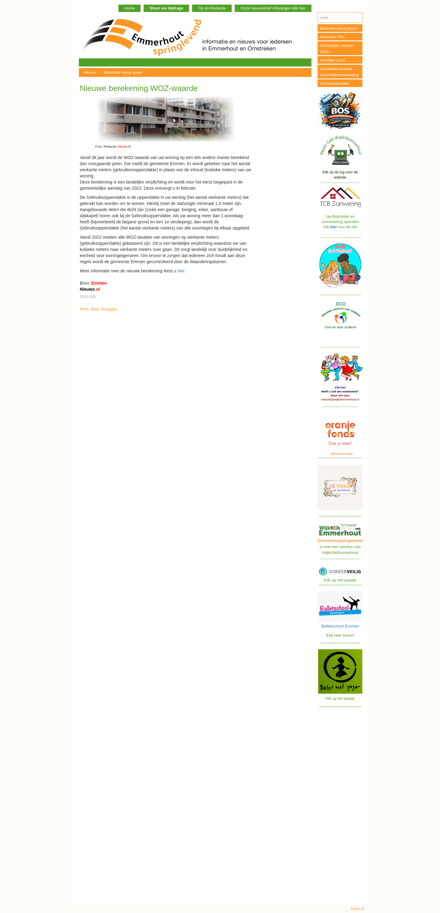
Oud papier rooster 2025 (336, 48)
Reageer (109, 309)
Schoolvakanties (334, 83)
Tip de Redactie (212, 8)
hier (180, 270)
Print (84, 309)
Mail (95, 309)
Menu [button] (90, 72)
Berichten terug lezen (123, 72)
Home (129, 8)
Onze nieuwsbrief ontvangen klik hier (273, 8)
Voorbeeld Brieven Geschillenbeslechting (339, 71)
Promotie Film (332, 37)
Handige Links (332, 60)
